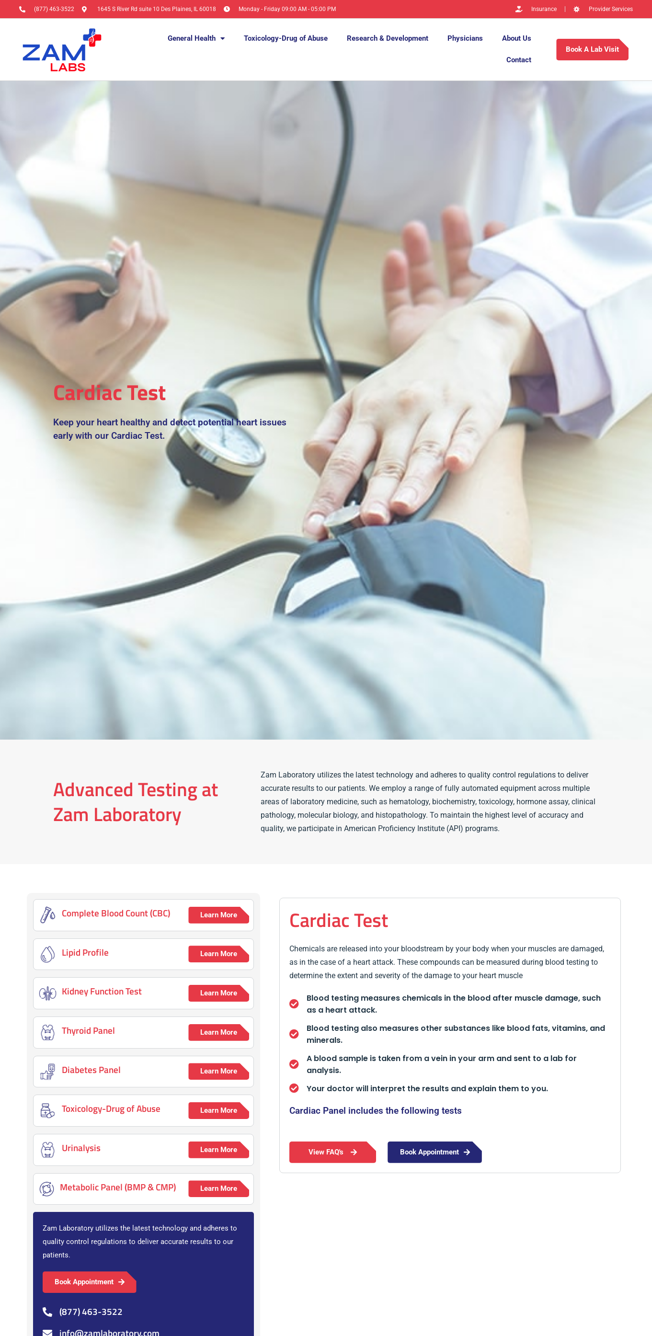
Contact (518, 60)
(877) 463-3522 (91, 1311)
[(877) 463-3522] (47, 1312)
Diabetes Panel (91, 1069)
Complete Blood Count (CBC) (116, 913)
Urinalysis (81, 1147)
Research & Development (387, 38)
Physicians (465, 38)
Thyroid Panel (88, 1030)
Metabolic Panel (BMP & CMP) (118, 1187)
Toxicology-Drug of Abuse (286, 38)
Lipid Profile (85, 952)
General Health (196, 38)
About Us (516, 38)
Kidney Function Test (102, 991)
